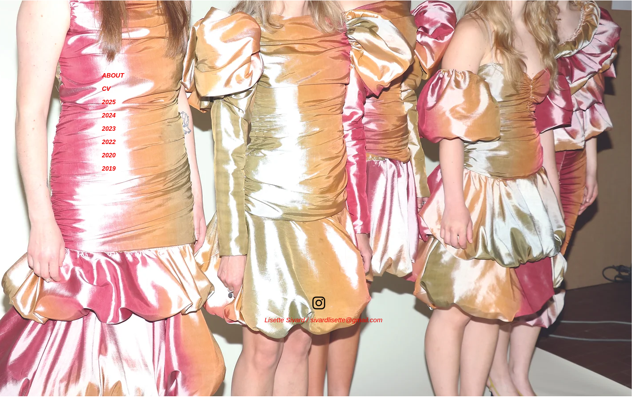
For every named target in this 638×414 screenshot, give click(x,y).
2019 (109, 168)
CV (106, 88)
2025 (109, 101)
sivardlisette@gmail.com (346, 320)
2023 (109, 128)
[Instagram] (318, 303)
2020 (109, 155)
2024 (109, 115)
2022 (109, 141)
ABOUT (113, 75)
